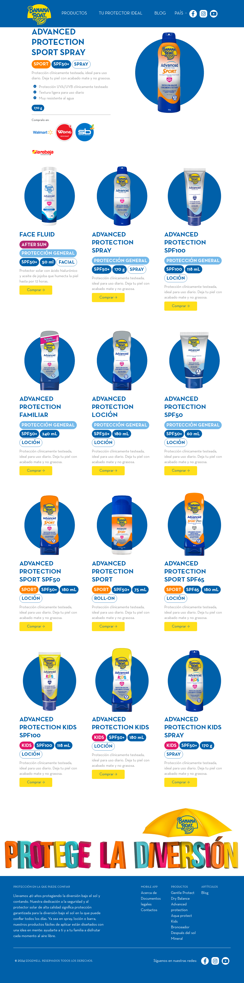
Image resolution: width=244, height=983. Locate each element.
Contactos (149, 910)
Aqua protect (181, 916)
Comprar (34, 290)
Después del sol (183, 933)
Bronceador (180, 927)
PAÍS (179, 13)
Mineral (177, 938)
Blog (204, 893)
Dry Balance (180, 898)
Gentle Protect (182, 893)
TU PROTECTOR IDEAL (120, 13)
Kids (174, 921)
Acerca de (149, 893)
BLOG (160, 13)
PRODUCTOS (74, 13)
